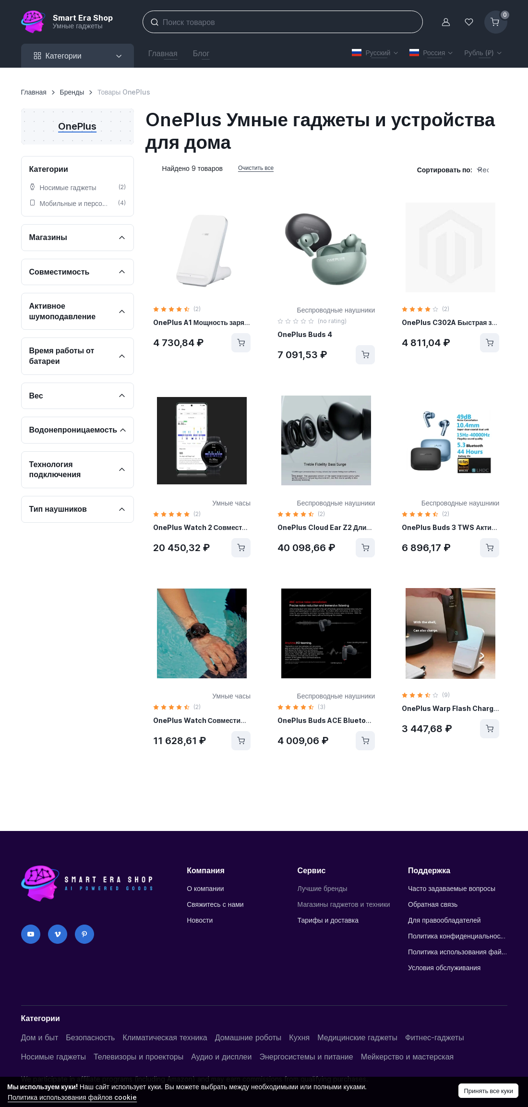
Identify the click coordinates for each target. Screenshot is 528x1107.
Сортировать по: (444, 170)
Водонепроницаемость (74, 429)
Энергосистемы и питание (306, 1056)
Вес (37, 395)
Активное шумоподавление (63, 311)
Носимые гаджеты (53, 1056)
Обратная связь (432, 904)
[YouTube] (30, 934)
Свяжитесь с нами (215, 904)
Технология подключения (56, 469)
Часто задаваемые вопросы (451, 888)
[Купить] (241, 342)
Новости (200, 920)
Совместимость (60, 272)
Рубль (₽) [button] (478, 52)
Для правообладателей (444, 920)
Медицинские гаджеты (357, 1037)
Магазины (49, 237)
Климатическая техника (164, 1037)
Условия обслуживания (444, 967)
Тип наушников (59, 509)
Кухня (299, 1037)
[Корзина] (495, 22)
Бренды (72, 92)
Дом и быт (40, 1037)
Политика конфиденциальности (457, 936)
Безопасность (90, 1037)
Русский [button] (371, 52)
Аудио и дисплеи (221, 1056)
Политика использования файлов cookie (457, 952)
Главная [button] (163, 53)
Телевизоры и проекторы (138, 1056)
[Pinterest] (84, 934)
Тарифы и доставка (328, 920)
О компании (205, 888)
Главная (34, 92)
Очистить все (256, 167)
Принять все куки (488, 1091)
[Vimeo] (57, 934)
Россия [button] (427, 52)
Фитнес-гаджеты (434, 1037)
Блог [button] (201, 53)
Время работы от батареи (62, 356)
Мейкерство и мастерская (407, 1056)
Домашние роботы (248, 1037)
